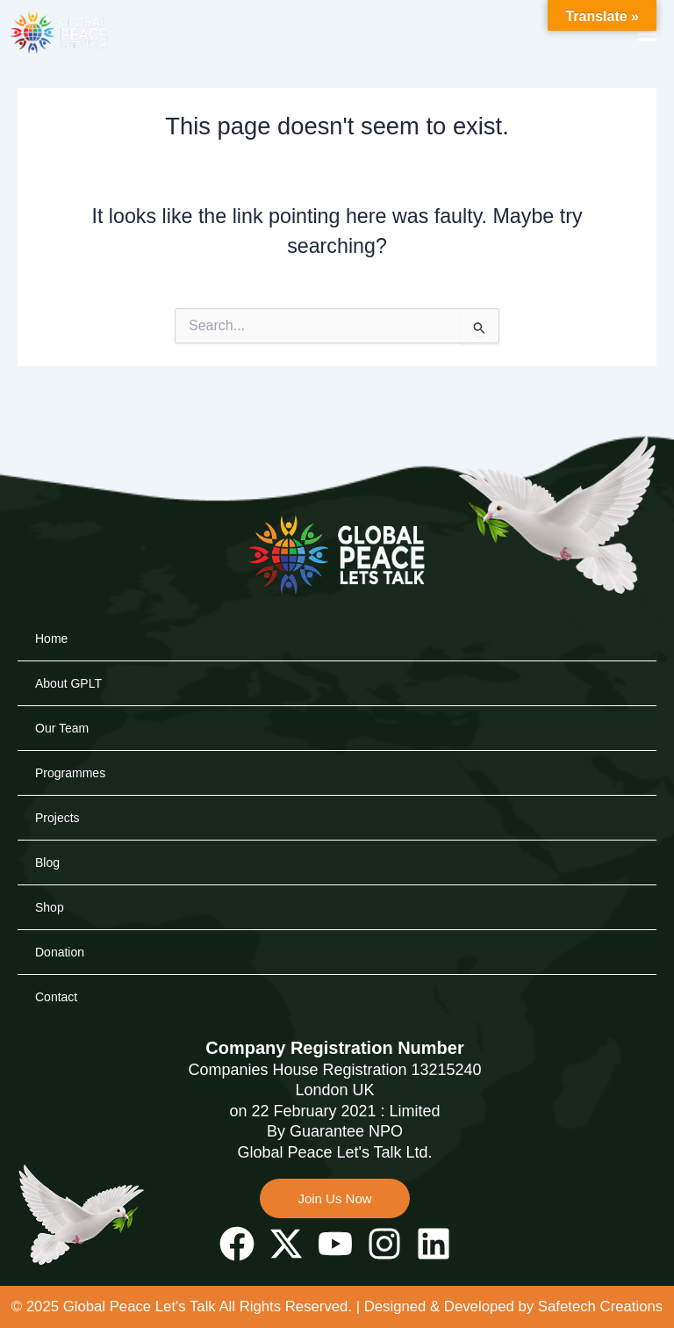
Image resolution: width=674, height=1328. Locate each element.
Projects (57, 793)
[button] (647, 32)
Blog (47, 838)
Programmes (70, 748)
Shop (49, 883)
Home (51, 614)
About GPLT (68, 659)
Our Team (62, 703)
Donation (59, 927)
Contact (56, 972)
